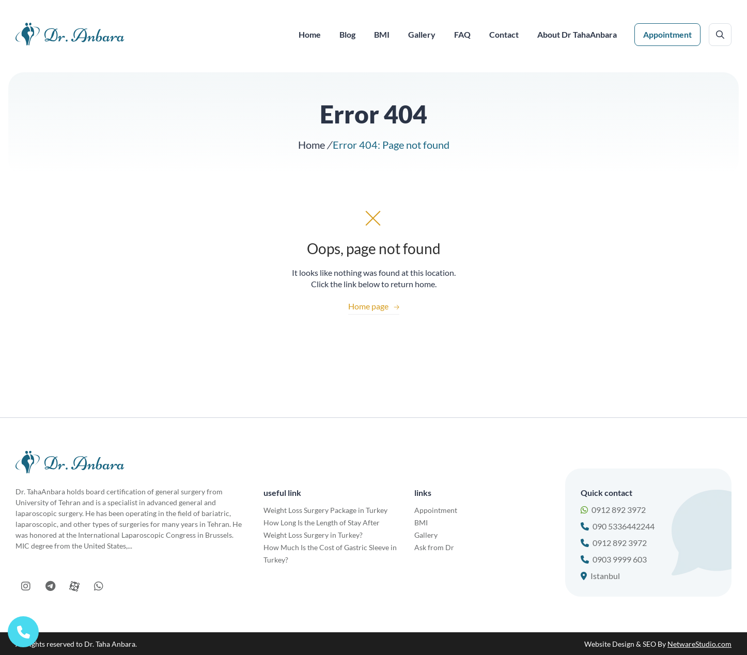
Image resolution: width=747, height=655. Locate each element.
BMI (421, 522)
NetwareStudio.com (699, 644)
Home (311, 144)
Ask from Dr (434, 547)
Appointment (667, 34)
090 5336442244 (618, 526)
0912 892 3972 (613, 509)
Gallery (426, 535)
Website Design (609, 644)
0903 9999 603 (614, 559)
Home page (373, 306)
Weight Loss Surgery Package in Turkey (325, 510)
